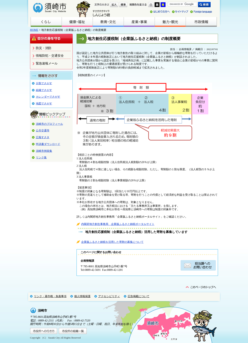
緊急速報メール (47, 63)
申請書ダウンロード (48, 144)
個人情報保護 (82, 296)
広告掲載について (138, 296)
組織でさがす (44, 90)
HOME (34, 29)
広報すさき (42, 137)
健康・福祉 (77, 22)
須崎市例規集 (44, 150)
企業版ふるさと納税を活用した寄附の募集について (112, 241)
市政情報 (201, 22)
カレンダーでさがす (48, 96)
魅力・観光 (170, 22)
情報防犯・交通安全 (50, 55)
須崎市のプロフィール (49, 123)
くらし (46, 22)
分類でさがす (44, 83)
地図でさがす (44, 103)
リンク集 (41, 157)
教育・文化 (108, 22)
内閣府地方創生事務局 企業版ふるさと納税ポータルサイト (117, 224)
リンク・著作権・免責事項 (50, 296)
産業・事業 (139, 22)
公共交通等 (42, 130)
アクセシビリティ (109, 296)
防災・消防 (43, 48)
